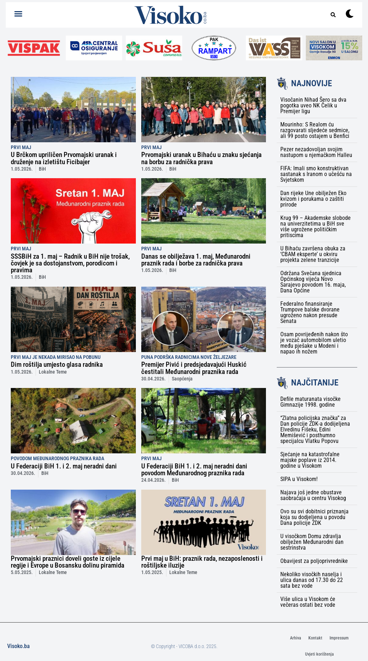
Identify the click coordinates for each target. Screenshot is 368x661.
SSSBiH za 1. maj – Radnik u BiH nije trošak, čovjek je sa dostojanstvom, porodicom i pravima (70, 263)
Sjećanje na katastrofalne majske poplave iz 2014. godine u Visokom (310, 460)
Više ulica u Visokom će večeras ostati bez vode (307, 602)
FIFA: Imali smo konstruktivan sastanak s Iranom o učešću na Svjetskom (316, 174)
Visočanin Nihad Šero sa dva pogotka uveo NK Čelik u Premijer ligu (313, 105)
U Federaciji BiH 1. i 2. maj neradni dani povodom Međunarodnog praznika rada (194, 469)
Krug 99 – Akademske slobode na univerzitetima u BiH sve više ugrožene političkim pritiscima (315, 226)
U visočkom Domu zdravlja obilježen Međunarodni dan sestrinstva (312, 542)
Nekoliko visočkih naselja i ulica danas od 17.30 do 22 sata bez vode (311, 580)
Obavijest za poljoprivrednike (314, 561)
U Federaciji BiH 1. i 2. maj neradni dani (64, 466)
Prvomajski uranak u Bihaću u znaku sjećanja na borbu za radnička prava (201, 158)
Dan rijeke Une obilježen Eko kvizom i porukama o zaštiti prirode (313, 199)
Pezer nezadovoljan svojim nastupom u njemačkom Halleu (316, 152)
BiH (42, 169)
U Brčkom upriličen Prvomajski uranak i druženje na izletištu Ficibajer (64, 158)
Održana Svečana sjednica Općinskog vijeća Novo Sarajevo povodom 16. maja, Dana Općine (313, 282)
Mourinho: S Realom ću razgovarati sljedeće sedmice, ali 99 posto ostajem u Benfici (314, 130)
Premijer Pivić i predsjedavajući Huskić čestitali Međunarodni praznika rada (194, 367)
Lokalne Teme (53, 372)
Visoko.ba (18, 646)
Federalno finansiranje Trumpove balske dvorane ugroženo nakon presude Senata (310, 312)
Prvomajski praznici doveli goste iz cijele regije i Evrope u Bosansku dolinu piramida (67, 561)
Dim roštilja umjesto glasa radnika (57, 364)
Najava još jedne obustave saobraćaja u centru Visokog (313, 495)
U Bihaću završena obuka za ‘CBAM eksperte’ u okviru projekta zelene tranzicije (312, 254)
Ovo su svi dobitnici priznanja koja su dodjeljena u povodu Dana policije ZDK (314, 517)
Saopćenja (182, 379)
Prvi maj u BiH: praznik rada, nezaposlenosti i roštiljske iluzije (202, 561)
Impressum (339, 638)
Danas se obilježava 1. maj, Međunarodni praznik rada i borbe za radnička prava (195, 259)
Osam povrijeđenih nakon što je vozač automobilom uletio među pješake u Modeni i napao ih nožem (314, 343)
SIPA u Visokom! (299, 479)
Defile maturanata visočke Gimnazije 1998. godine (310, 402)
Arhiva (295, 638)
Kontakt (315, 638)
